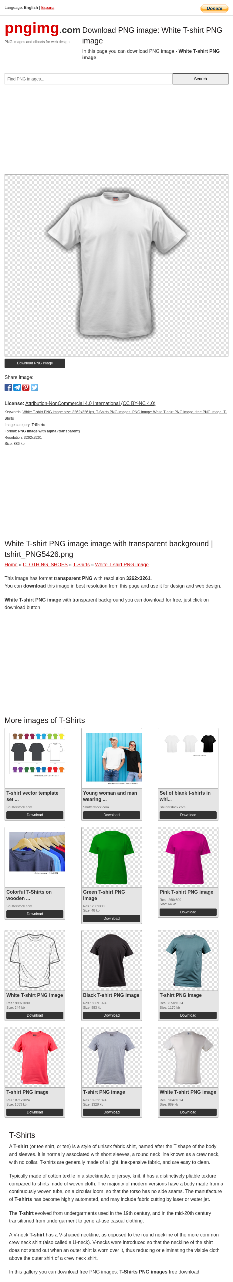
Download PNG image (35, 363)
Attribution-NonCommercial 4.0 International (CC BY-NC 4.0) (90, 403)
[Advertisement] (116, 131)
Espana (47, 7)
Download (35, 815)
